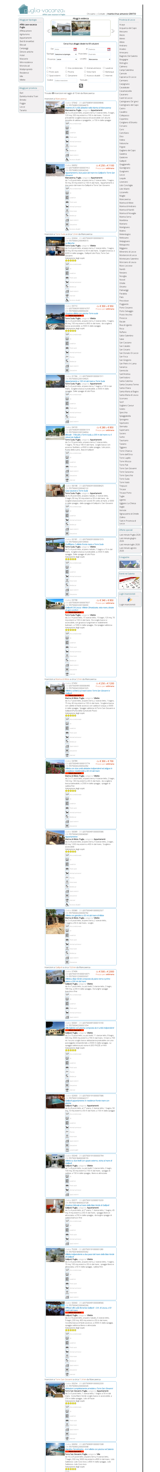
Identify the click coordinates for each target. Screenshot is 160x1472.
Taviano (122, 444)
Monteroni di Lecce (128, 255)
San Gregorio (125, 360)
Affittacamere (26, 30)
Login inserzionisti (127, 604)
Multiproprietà (26, 69)
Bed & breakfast (27, 41)
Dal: (52, 48)
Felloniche (123, 143)
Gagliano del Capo (127, 150)
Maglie (122, 195)
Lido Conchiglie (126, 185)
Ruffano (122, 332)
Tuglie (121, 496)
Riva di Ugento (125, 325)
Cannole (123, 73)
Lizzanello (123, 192)
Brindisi (23, 99)
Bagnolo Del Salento (128, 56)
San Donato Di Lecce (128, 353)
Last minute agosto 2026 (127, 549)
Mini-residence (26, 62)
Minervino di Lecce (127, 251)
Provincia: (51, 59)
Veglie (121, 506)
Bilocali (23, 44)
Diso (121, 136)
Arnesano (123, 52)
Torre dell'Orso (126, 454)
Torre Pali (123, 465)
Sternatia (123, 426)
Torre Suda (124, 478)
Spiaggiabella (125, 416)
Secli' (121, 402)
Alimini (122, 38)
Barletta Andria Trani (29, 96)
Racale (122, 321)
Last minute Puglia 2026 (129, 534)
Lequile (122, 178)
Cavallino (123, 112)
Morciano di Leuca (127, 262)
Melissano (124, 237)
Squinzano (124, 423)
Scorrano (123, 398)
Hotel (22, 55)
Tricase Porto (125, 492)
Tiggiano (123, 447)
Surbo (122, 437)
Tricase (122, 489)
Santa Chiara (125, 388)
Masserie (24, 58)
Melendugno (125, 234)
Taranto (23, 110)
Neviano (123, 272)
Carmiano (123, 80)
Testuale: (83, 80)
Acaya (122, 24)
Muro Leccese (125, 265)
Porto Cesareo (126, 307)
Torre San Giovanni (127, 468)
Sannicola (123, 370)
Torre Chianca (125, 451)
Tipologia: (50, 53)
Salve (121, 339)
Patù (121, 297)
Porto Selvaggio (126, 311)
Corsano (123, 126)
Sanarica (123, 367)
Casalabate (124, 87)
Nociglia (122, 276)
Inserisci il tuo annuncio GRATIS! (121, 13)
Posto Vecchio (125, 314)
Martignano (124, 227)
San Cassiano (125, 342)
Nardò (122, 269)
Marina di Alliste (126, 202)
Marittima (123, 220)
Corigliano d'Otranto (128, 122)
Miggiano (123, 248)
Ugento (122, 499)
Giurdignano (124, 167)
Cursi (121, 129)
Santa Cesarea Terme (129, 384)
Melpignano (124, 241)
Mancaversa (124, 199)
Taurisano (123, 440)
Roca (121, 328)
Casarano (123, 94)
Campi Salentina (126, 70)
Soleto (122, 409)
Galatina (123, 154)
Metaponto (124, 244)
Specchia (123, 412)
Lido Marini (124, 188)
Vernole (122, 510)
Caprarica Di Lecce (127, 77)
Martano (123, 223)
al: (87, 48)
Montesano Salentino (129, 258)
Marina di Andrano (127, 206)
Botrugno (123, 63)
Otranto (122, 286)
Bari (21, 92)
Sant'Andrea (124, 374)
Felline (122, 140)
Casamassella (125, 91)
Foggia (23, 103)
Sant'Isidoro (124, 377)
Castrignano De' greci (128, 101)
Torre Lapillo (125, 458)
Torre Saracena (126, 471)
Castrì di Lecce (125, 98)
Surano (122, 433)
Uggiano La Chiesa (127, 503)
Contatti (101, 13)
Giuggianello (124, 164)
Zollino (122, 517)
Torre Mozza (125, 461)
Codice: (49, 78)
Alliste (121, 42)
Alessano (123, 31)
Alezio (122, 35)
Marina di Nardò (126, 209)
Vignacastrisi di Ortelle (129, 513)
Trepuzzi (123, 485)
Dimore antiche (26, 51)
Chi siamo (91, 13)
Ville (21, 76)
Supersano (124, 430)
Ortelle (122, 283)
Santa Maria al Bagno (129, 391)
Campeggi (24, 48)
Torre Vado (124, 482)
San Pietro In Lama (127, 363)
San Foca (123, 356)
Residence (24, 72)
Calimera (123, 66)
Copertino (123, 119)
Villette (22, 79)
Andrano (123, 45)
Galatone (123, 157)
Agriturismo (25, 34)
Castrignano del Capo (128, 105)
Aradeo (122, 49)
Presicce (123, 318)
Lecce (22, 106)
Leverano (123, 181)
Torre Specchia (126, 475)
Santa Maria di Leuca (128, 395)
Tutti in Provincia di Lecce (127, 522)
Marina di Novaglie (127, 213)
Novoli (122, 279)
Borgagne (123, 59)
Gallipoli (122, 160)
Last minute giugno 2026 (127, 539)
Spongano (123, 419)
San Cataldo (124, 346)
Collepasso (124, 115)
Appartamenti (26, 37)
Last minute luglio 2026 (129, 544)
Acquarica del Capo (128, 28)
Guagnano (124, 171)
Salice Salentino (126, 335)
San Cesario (124, 349)
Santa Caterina (125, 381)
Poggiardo (123, 304)
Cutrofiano (124, 133)
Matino (122, 230)
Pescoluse (124, 300)
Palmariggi (123, 290)
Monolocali (25, 65)
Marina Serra (125, 216)
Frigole (122, 147)
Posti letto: (83, 53)
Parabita (123, 293)
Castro (122, 108)
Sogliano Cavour (126, 405)
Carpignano (124, 84)
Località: (82, 58)
